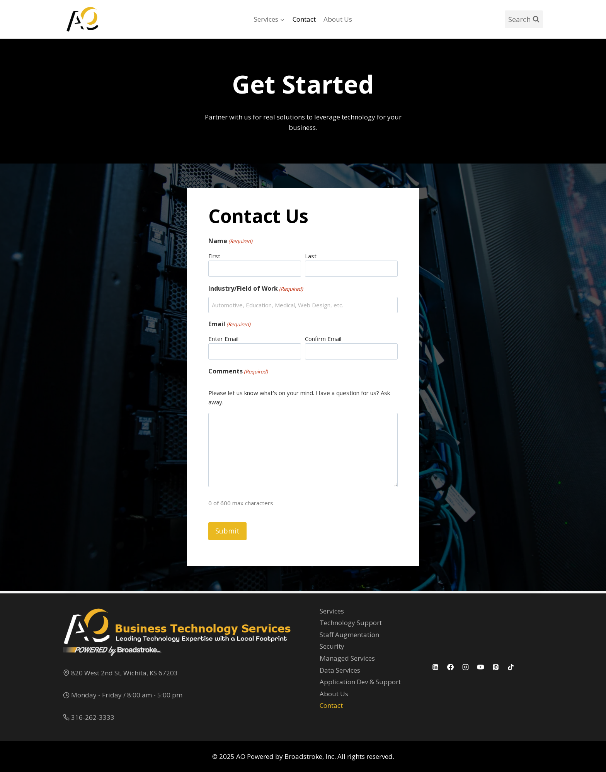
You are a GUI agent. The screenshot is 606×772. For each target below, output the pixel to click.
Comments (241, 373)
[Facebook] (450, 667)
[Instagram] (465, 667)
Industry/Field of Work (259, 290)
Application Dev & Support (360, 682)
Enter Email (227, 341)
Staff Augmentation (349, 634)
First (218, 258)
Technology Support (351, 623)
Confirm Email (323, 341)
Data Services (340, 670)
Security (332, 646)
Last (311, 258)
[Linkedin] (435, 667)
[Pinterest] (495, 667)
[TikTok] (510, 667)
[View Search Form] (524, 19)
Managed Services (347, 658)
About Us (337, 19)
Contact (304, 19)
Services (332, 611)
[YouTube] (480, 667)
